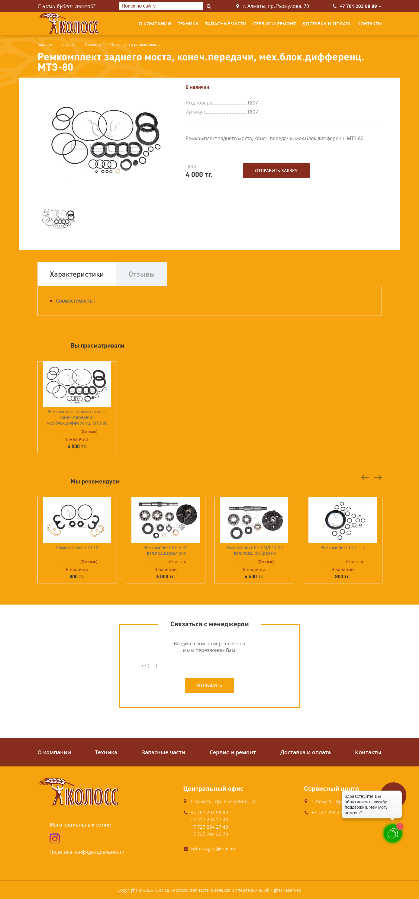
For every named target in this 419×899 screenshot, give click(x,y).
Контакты (369, 24)
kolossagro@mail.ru (213, 848)
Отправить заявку (276, 170)
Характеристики (77, 273)
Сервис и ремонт (274, 24)
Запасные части (226, 24)
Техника (188, 24)
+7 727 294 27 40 (209, 827)
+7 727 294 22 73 (330, 812)
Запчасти (93, 44)
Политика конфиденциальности (87, 852)
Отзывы (141, 273)
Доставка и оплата (326, 24)
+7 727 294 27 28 (209, 820)
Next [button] (378, 477)
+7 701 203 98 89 (358, 6)
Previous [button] (365, 477)
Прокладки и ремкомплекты (135, 44)
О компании (155, 24)
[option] (106, 138)
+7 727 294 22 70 (209, 834)
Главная (44, 44)
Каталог (68, 44)
